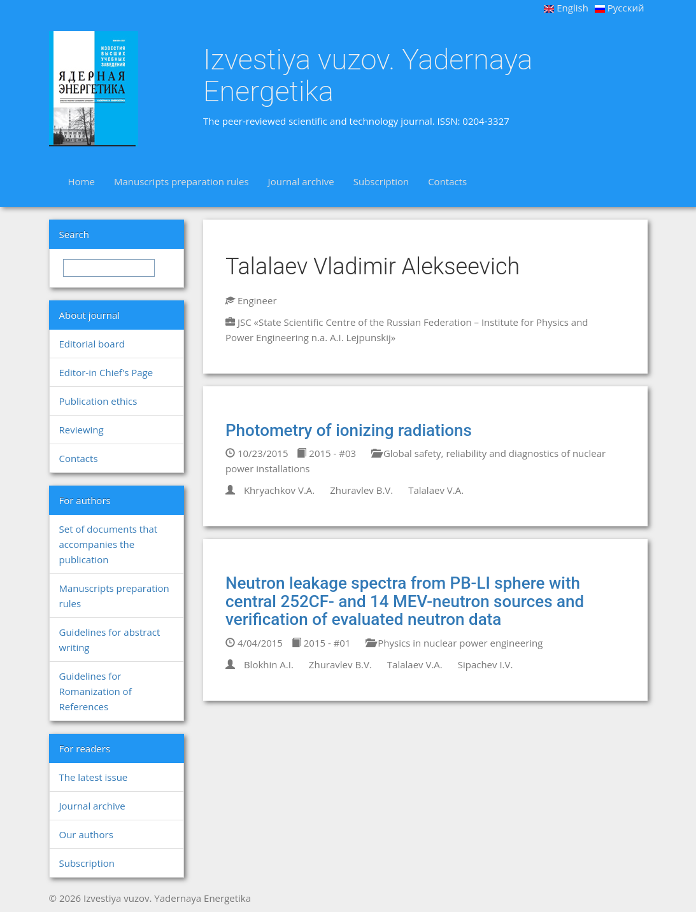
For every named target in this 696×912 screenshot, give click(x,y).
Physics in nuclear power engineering (454, 642)
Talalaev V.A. (436, 490)
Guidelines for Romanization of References (95, 691)
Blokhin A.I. (269, 664)
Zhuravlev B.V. (361, 490)
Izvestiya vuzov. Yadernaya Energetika (367, 75)
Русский (619, 7)
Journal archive (301, 181)
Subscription (381, 181)
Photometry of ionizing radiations (348, 430)
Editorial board (92, 343)
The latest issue (93, 777)
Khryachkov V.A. (279, 490)
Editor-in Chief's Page (106, 372)
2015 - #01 (321, 642)
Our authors (86, 834)
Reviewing (81, 429)
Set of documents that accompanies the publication (108, 544)
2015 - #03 (326, 453)
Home (81, 181)
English (566, 7)
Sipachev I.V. (485, 664)
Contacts (447, 181)
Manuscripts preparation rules (181, 181)
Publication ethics (98, 401)
